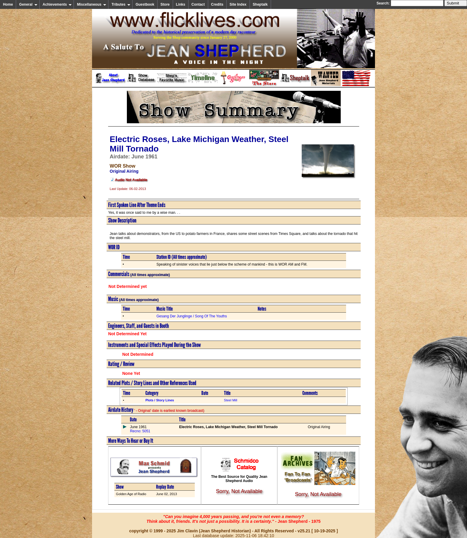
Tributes (120, 4)
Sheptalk (260, 4)
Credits (217, 4)
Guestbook (145, 4)
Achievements (57, 4)
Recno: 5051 (140, 431)
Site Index (238, 4)
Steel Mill (230, 400)
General (28, 4)
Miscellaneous (91, 4)
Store (165, 4)
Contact (198, 4)
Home (8, 4)
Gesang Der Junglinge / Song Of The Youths (191, 316)
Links (180, 4)
